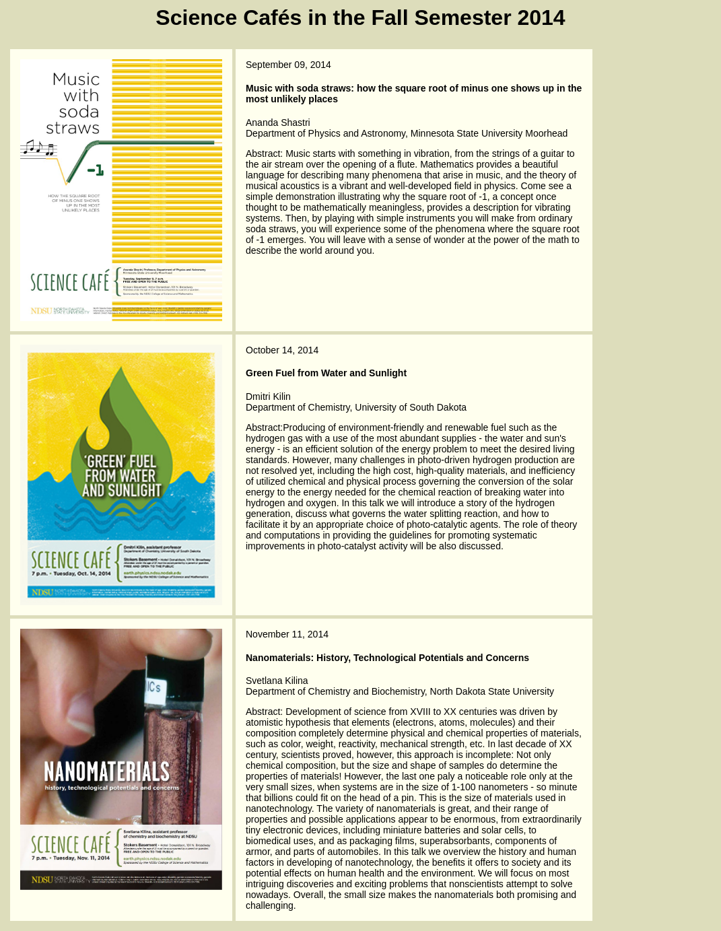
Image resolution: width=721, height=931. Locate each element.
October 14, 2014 (282, 350)
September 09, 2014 (288, 64)
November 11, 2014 (287, 634)
